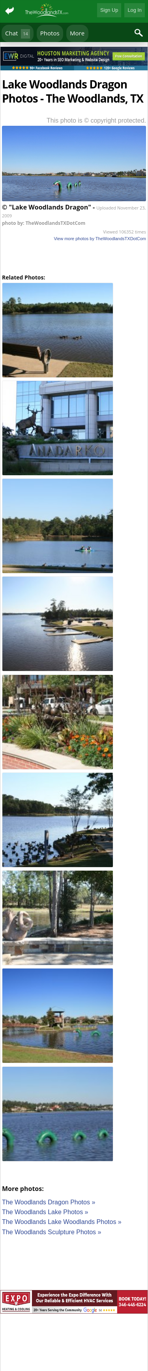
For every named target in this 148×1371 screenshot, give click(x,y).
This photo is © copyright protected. (96, 120)
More (77, 33)
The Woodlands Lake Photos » (45, 1212)
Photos (50, 33)
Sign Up (109, 10)
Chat (17, 33)
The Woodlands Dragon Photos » (48, 1202)
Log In (134, 10)
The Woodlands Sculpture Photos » (51, 1232)
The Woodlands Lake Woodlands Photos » (62, 1221)
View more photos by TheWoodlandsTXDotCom (100, 238)
